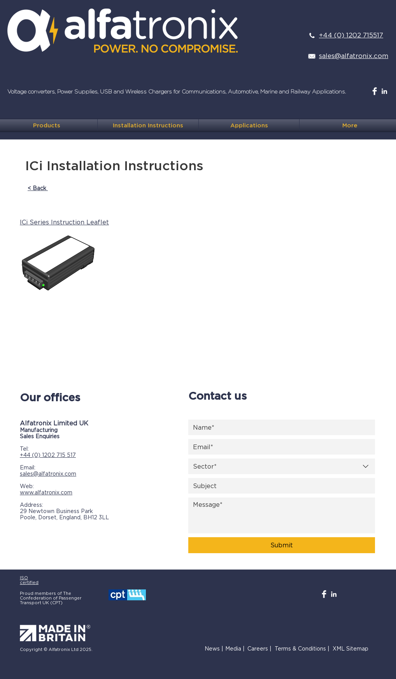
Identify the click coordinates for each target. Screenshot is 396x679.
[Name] (279, 427)
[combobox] (281, 466)
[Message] (281, 515)
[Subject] (279, 486)
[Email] (279, 447)
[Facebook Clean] (374, 91)
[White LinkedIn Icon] (384, 91)
